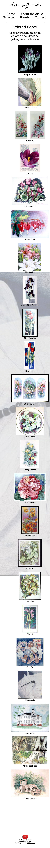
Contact (40, 17)
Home (10, 14)
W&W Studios (31, 843)
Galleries (9, 17)
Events (24, 17)
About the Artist (31, 14)
